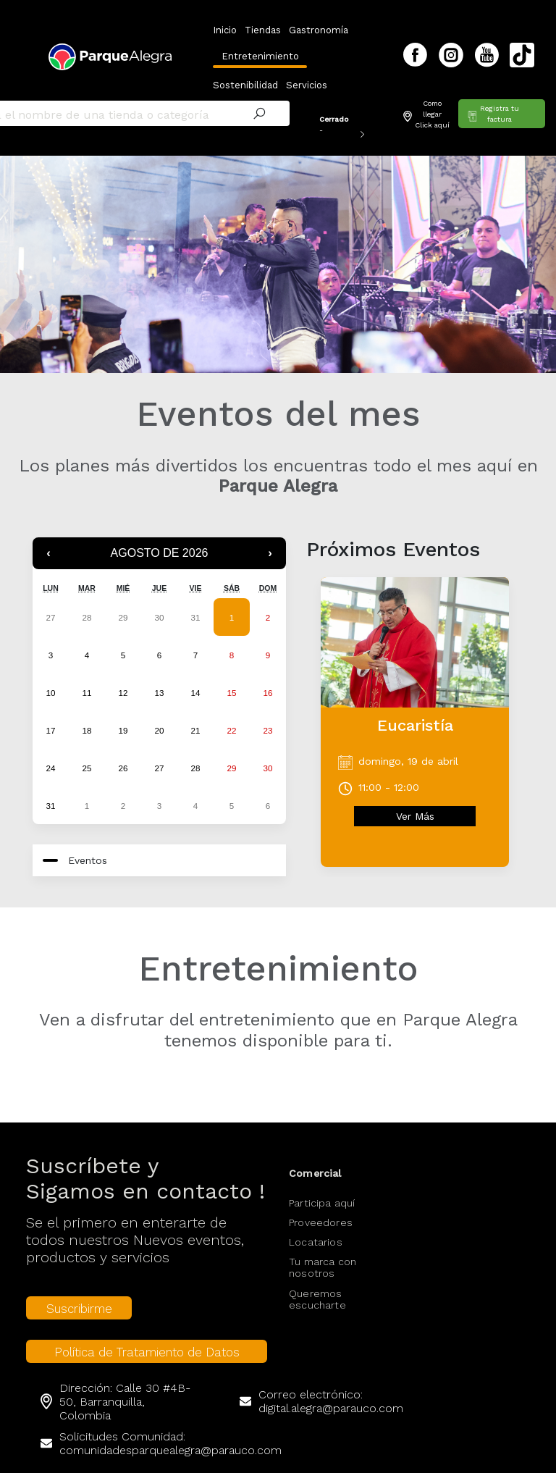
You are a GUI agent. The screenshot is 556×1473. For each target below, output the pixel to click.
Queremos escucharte (317, 1277)
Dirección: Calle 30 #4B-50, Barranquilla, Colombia (124, 1380)
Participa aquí (322, 1181)
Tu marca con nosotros (322, 1245)
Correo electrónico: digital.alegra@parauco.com (330, 1379)
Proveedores (321, 1200)
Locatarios (315, 1220)
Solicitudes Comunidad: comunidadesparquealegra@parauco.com (170, 1421)
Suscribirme (79, 1287)
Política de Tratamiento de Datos (147, 1330)
